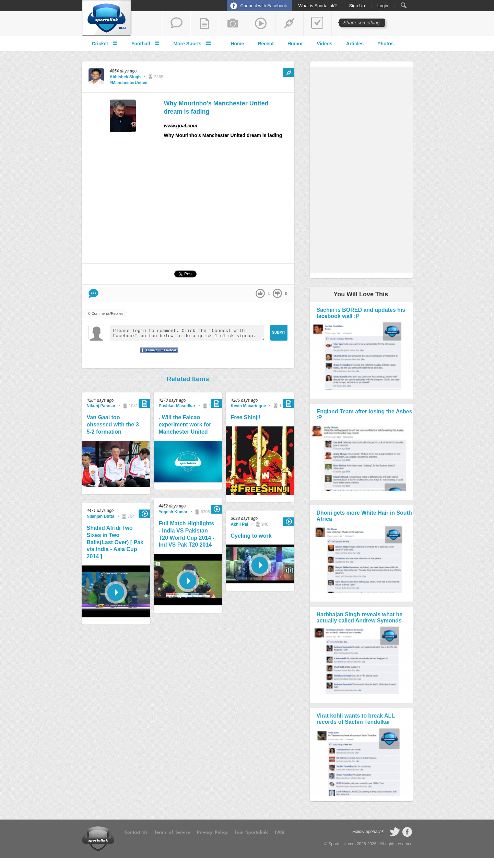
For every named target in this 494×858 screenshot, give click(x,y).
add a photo (233, 24)
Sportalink (107, 18)
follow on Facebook (407, 831)
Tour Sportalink (251, 832)
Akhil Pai (239, 524)
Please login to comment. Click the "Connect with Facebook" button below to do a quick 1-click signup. (187, 333)
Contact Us (136, 832)
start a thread (177, 24)
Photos (385, 43)
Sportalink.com (341, 844)
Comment (93, 293)
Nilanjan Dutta (101, 516)
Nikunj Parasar (101, 405)
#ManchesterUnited (129, 82)
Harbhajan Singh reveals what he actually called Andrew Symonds (360, 617)
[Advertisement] (229, 204)
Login (382, 5)
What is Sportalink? (317, 5)
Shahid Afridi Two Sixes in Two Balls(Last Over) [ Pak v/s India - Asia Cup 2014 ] (115, 542)
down (277, 293)
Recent (266, 43)
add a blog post (205, 24)
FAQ (279, 832)
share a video (261, 24)
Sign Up (357, 5)
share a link (289, 24)
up (260, 293)
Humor (295, 43)
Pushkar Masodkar (177, 405)
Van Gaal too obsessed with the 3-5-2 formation (114, 424)
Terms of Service (172, 832)
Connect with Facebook (263, 5)
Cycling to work (251, 536)
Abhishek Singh (125, 77)
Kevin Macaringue (248, 405)
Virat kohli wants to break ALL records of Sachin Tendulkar (356, 719)
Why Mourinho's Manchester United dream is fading (216, 107)
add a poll (317, 24)
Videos (324, 43)
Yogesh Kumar (173, 512)
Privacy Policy (212, 832)
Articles (355, 43)
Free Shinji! (246, 417)
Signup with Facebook (157, 354)
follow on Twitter (394, 831)
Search (404, 5)
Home (237, 43)
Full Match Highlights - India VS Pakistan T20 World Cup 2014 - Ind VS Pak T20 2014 (186, 534)
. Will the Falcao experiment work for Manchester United (185, 424)
